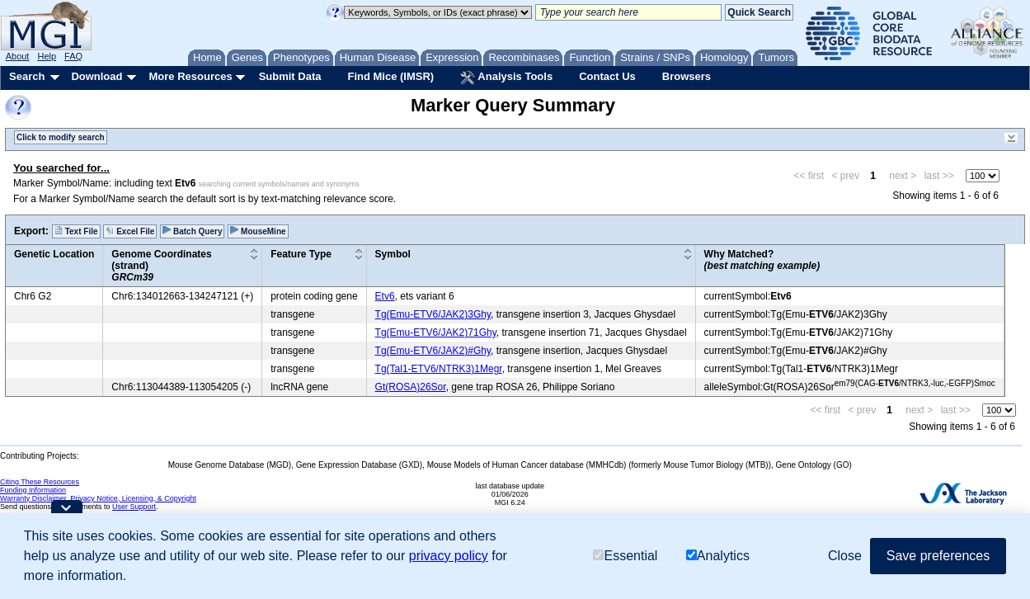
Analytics (718, 556)
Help (46, 56)
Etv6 (385, 296)
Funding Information (33, 490)
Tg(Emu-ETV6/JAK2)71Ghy (435, 332)
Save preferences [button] (938, 556)
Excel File (130, 231)
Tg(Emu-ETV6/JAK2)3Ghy (433, 314)
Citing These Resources (39, 482)
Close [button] (845, 556)
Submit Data (290, 76)
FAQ (73, 56)
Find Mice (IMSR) (390, 76)
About (18, 56)
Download (96, 76)
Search (27, 76)
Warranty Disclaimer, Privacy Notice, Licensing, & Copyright (98, 498)
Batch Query (192, 231)
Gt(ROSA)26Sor (410, 387)
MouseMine (257, 231)
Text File (76, 231)
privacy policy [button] (448, 556)
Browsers (686, 76)
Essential (625, 556)
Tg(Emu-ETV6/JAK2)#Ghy (433, 350)
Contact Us (607, 76)
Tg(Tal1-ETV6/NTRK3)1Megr (438, 369)
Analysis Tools (506, 77)
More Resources (190, 76)
